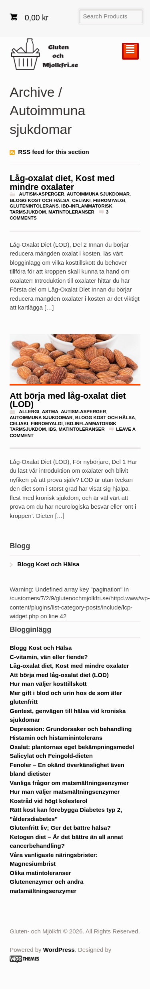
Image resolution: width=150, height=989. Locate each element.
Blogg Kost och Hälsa (39, 200)
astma (50, 411)
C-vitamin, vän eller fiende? (49, 656)
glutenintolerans (34, 206)
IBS (52, 429)
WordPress (59, 949)
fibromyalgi (109, 200)
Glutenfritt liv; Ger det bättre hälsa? (60, 827)
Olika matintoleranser (40, 872)
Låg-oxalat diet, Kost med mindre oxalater (62, 182)
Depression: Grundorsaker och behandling (71, 728)
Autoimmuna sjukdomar (98, 194)
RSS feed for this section (53, 151)
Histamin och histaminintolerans (56, 737)
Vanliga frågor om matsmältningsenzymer (69, 782)
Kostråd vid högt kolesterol (48, 800)
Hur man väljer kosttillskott (48, 683)
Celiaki (81, 200)
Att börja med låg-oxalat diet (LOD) (68, 400)
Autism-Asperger (41, 194)
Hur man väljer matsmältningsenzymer (65, 791)
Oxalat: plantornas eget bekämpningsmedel (72, 746)
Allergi (29, 411)
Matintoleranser (71, 212)
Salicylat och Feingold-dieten (51, 755)
